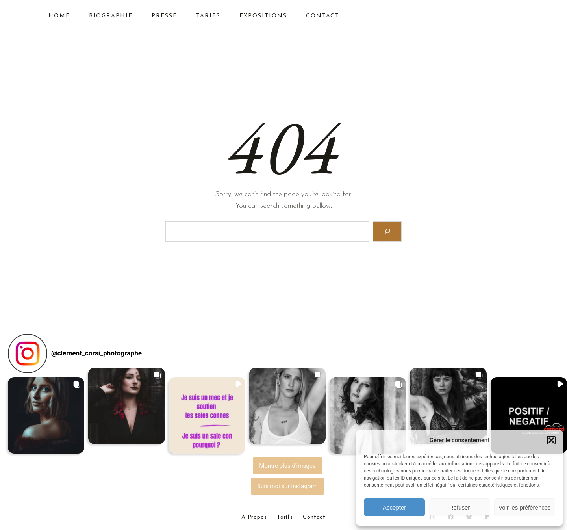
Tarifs (285, 517)
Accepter (394, 507)
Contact (314, 517)
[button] (551, 440)
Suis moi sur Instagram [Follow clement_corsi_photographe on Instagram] (287, 486)
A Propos (254, 517)
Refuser (459, 507)
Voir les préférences (524, 507)
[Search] (387, 231)
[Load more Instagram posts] (287, 465)
